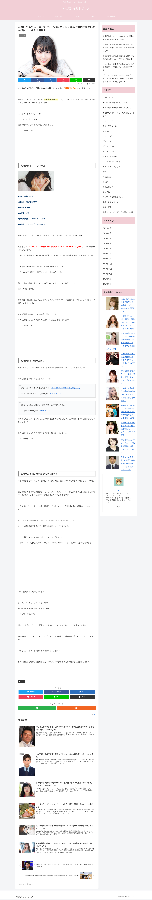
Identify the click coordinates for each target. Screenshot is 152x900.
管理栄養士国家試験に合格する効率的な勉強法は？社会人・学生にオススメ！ (118, 57)
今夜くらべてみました (111, 167)
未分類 (105, 182)
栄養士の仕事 (108, 187)
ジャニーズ (107, 136)
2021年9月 (107, 228)
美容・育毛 (107, 207)
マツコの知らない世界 (111, 162)
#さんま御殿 (56, 388)
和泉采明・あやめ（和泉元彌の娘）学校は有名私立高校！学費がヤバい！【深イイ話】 (128, 412)
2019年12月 (107, 264)
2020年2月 (107, 254)
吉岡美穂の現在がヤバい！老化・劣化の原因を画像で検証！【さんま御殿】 (128, 377)
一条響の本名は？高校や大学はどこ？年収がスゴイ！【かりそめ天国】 (128, 360)
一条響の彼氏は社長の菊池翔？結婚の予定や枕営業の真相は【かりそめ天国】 (128, 394)
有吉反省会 (107, 177)
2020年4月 (107, 243)
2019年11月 (107, 269)
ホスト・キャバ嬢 (110, 156)
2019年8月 (107, 284)
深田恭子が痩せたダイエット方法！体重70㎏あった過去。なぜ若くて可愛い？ (128, 429)
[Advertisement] (57, 145)
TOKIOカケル (108, 97)
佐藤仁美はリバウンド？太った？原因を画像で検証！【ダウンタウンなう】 (128, 446)
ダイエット (107, 141)
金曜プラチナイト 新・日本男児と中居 (118, 212)
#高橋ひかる (65, 388)
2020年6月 (107, 233)
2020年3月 (107, 248)
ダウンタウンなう (110, 151)
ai (119, 490)
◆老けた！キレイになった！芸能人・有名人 (118, 114)
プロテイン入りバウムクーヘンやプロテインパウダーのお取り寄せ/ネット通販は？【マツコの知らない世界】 (118, 78)
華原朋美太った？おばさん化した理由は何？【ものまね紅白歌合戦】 (118, 37)
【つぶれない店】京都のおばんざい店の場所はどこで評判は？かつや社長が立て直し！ (118, 67)
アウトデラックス (110, 126)
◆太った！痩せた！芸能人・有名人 (117, 108)
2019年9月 (107, 279)
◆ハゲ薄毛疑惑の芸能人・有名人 (116, 103)
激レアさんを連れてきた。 (113, 197)
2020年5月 (107, 238)
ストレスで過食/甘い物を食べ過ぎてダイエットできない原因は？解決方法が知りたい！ (118, 48)
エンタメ (22, 681)
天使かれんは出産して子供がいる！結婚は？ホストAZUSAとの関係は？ (128, 305)
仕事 (104, 172)
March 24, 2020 (56, 393)
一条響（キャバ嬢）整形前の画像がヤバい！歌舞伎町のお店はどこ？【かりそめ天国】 (128, 322)
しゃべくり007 (108, 121)
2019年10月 (107, 274)
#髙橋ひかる (75, 388)
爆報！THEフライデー (111, 202)
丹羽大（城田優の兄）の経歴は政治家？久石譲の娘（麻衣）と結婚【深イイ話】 (128, 463)
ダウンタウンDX (109, 146)
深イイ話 (106, 192)
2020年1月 (107, 259)
